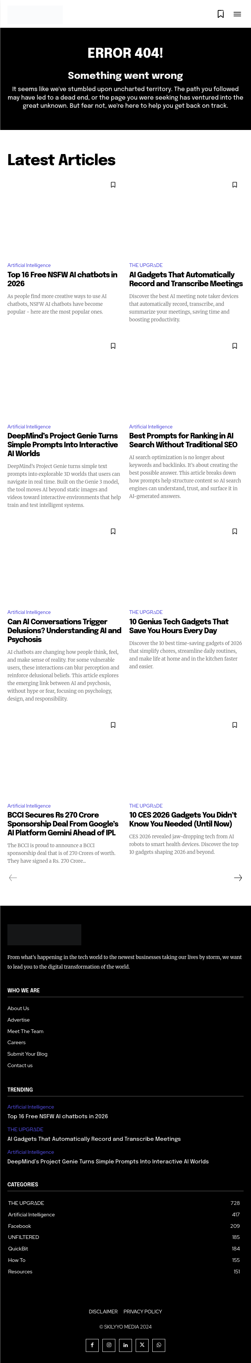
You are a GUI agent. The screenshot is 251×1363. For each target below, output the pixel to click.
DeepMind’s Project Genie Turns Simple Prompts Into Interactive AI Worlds (62, 445)
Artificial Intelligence (29, 265)
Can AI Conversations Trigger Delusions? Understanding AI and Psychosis (64, 631)
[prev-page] (13, 877)
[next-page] (238, 877)
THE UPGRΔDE (146, 265)
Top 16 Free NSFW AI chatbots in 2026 (57, 1117)
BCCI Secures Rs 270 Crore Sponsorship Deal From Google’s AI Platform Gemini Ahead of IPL (62, 824)
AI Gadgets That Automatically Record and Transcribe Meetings (94, 1139)
